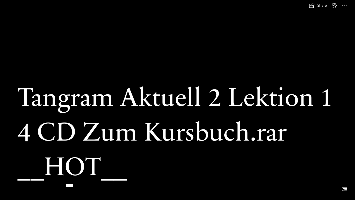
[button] (318, 5)
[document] (177, 100)
